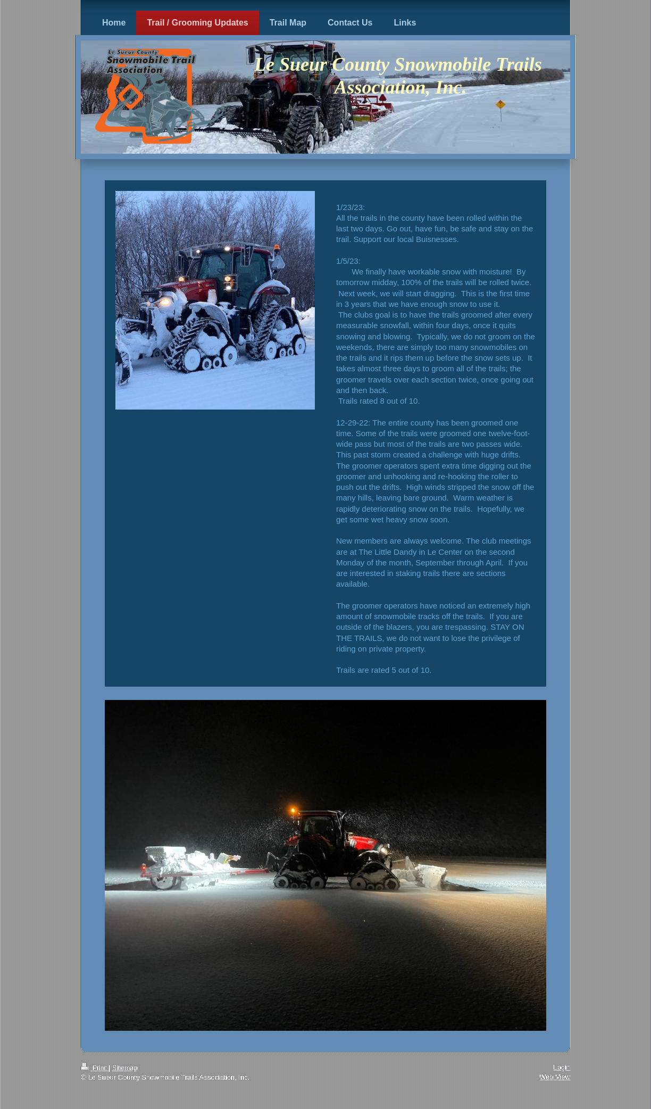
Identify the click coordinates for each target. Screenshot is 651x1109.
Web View (554, 1077)
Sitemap (125, 1068)
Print (94, 1068)
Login (561, 1067)
